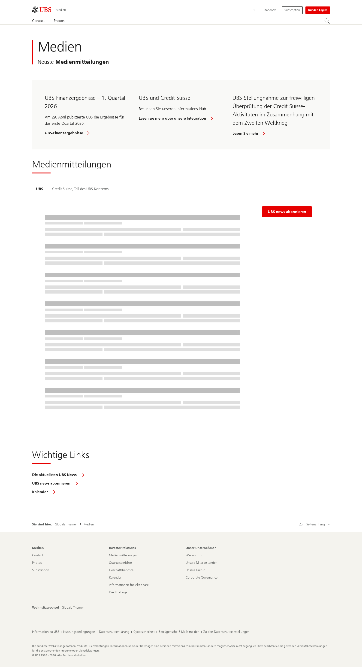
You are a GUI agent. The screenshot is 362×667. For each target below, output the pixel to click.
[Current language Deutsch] (254, 10)
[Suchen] (327, 21)
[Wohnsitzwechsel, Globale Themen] (73, 607)
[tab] (39, 189)
